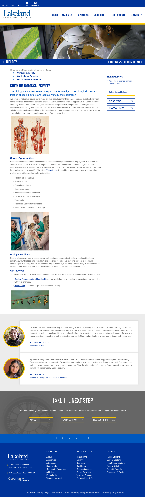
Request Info (116, 108)
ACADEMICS (67, 15)
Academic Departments (36, 70)
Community (136, 15)
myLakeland (17, 15)
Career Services (84, 472)
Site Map (66, 493)
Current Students (114, 460)
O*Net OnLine (52, 170)
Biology (48, 70)
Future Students (114, 457)
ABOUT (55, 15)
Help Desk (74, 493)
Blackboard (81, 466)
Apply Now (115, 101)
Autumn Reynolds (39, 342)
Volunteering (19, 286)
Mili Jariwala (36, 374)
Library (79, 460)
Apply (33, 420)
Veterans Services (84, 475)
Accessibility (106, 493)
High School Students (116, 463)
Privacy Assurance (117, 493)
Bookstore (81, 463)
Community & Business (117, 472)
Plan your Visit (70, 420)
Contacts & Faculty (26, 73)
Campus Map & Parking (87, 478)
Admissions (83, 15)
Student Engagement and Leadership (30, 279)
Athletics (50, 472)
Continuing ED (118, 15)
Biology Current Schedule (118, 92)
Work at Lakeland (54, 478)
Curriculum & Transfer (27, 76)
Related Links (134, 62)
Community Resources (56, 469)
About (49, 457)
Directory (82, 493)
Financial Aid (52, 475)
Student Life (100, 15)
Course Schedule (84, 469)
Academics (51, 460)
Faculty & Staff (113, 466)
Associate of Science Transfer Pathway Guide (120, 82)
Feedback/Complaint (93, 493)
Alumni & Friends (114, 469)
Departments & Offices (19, 70)
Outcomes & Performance (29, 79)
